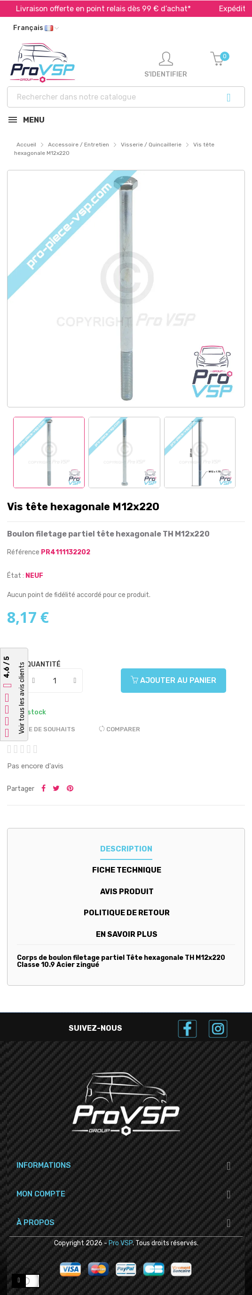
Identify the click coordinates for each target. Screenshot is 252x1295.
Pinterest (70, 789)
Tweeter (56, 789)
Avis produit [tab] (127, 891)
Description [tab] (126, 848)
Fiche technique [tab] (126, 870)
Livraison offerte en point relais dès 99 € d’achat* (118, 8)
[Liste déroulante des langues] (36, 28)
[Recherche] (126, 96)
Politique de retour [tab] (127, 912)
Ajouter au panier (173, 680)
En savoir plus (127, 934)
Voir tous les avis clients (22, 698)
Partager (43, 789)
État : (15, 576)
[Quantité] (55, 680)
